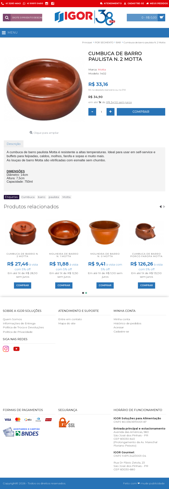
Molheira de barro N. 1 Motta (64, 255)
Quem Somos (12, 319)
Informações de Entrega (19, 323)
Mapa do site (67, 323)
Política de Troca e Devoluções (23, 327)
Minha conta (122, 319)
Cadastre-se (121, 331)
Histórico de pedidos (127, 323)
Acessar (119, 327)
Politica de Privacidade (18, 332)
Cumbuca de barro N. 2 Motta (22, 255)
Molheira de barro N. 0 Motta (105, 255)
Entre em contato (70, 319)
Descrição (14, 144)
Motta (102, 69)
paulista (54, 197)
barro (41, 197)
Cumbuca (27, 197)
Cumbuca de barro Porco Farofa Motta (146, 255)
